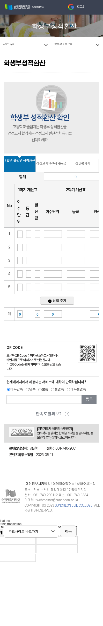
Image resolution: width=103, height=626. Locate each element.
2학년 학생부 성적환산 (19, 160)
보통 (45, 389)
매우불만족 (78, 389)
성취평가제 (82, 163)
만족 (32, 389)
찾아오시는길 (86, 484)
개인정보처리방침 (38, 484)
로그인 (81, 7)
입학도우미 (9, 44)
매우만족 (16, 389)
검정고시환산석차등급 (51, 163)
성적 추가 (57, 300)
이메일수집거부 (64, 484)
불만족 (59, 389)
